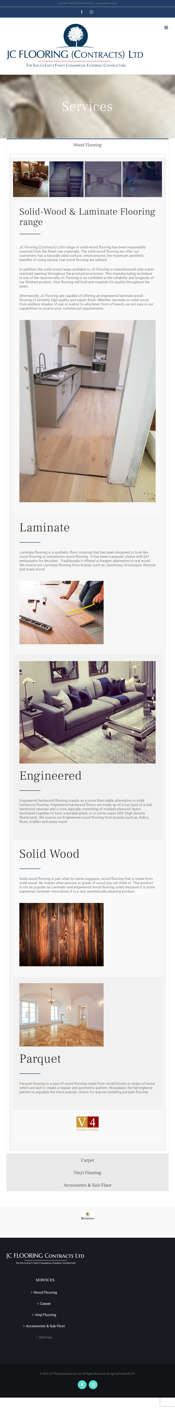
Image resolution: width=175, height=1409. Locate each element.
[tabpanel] (87, 652)
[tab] (87, 145)
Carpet (45, 1303)
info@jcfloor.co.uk (106, 3)
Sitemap (45, 1337)
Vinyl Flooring (45, 1314)
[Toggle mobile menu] (166, 27)
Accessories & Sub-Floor (45, 1326)
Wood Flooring (45, 1292)
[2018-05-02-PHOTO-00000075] (87, 322)
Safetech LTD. (127, 1373)
